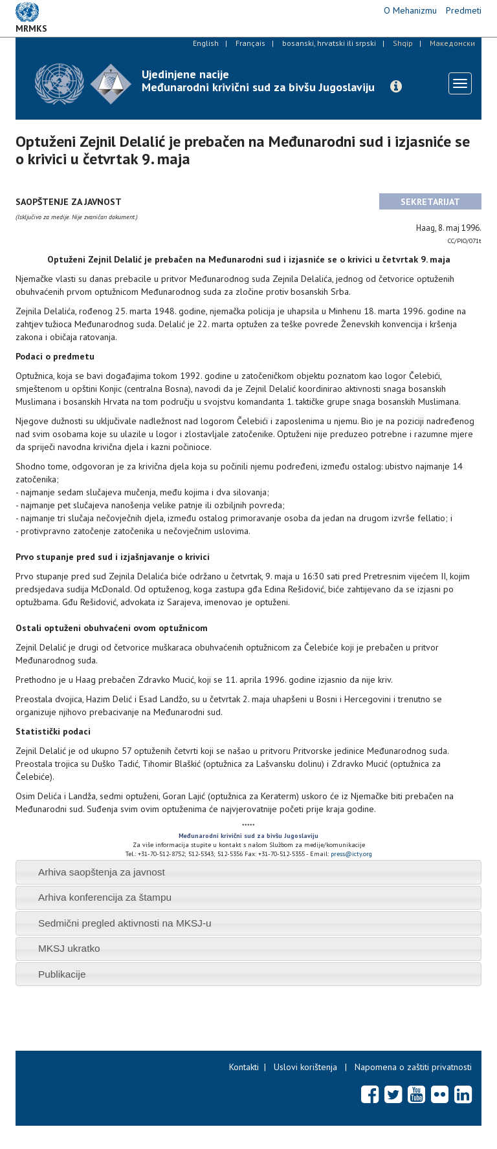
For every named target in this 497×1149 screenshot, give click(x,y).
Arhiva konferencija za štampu (104, 897)
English (206, 43)
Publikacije (62, 974)
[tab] (248, 872)
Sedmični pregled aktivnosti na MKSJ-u (125, 923)
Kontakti (244, 1067)
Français (250, 43)
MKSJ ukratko (69, 948)
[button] (396, 86)
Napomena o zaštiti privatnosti (413, 1067)
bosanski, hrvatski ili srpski (329, 43)
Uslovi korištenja (305, 1067)
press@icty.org (351, 854)
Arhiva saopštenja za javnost (101, 871)
